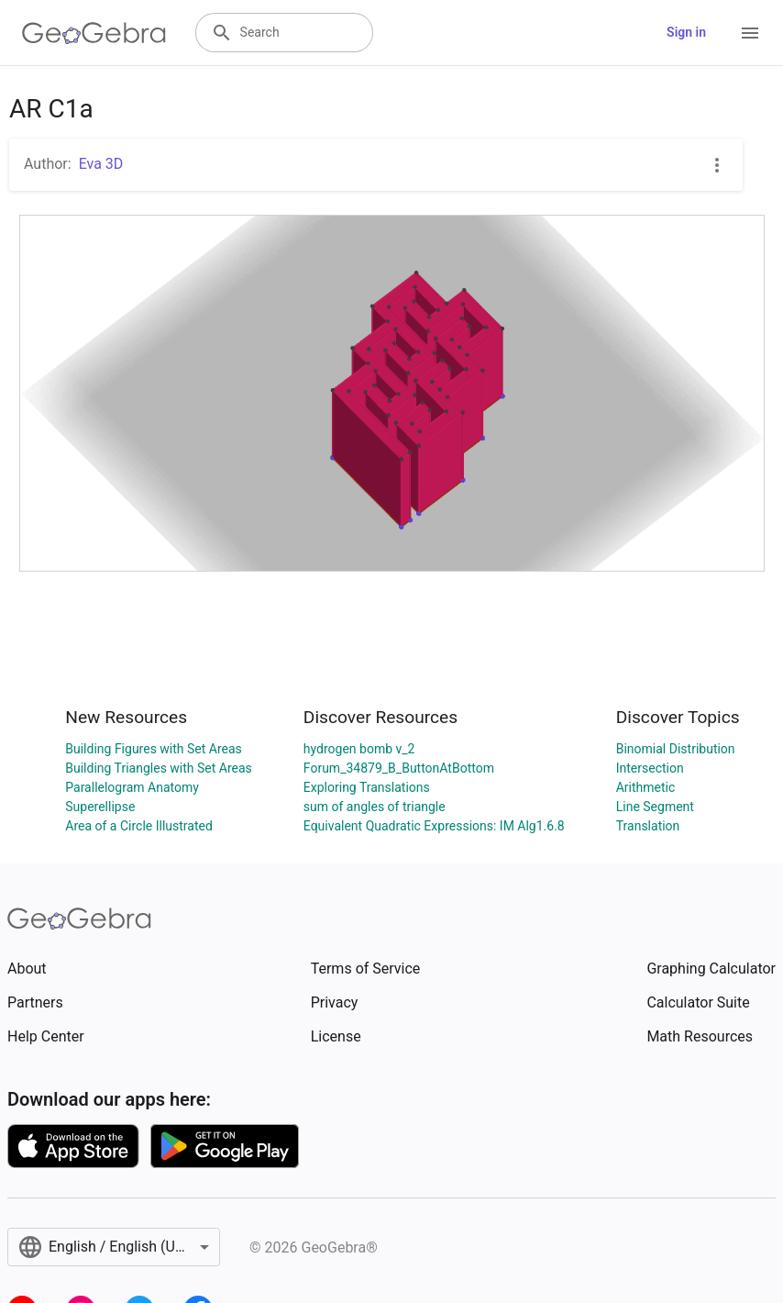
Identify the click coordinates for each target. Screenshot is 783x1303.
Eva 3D (101, 164)
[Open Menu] (750, 33)
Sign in (686, 32)
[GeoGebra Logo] (94, 33)
